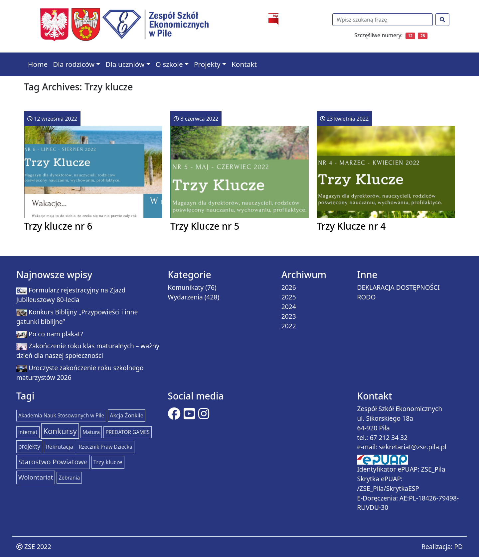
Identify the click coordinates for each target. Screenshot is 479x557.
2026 (288, 287)
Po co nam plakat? (56, 333)
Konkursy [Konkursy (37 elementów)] (60, 431)
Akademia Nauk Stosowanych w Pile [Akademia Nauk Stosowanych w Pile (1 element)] (61, 415)
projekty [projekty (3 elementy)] (29, 446)
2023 (288, 316)
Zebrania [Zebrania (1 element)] (69, 477)
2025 (288, 296)
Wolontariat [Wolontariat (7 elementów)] (35, 477)
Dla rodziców (73, 64)
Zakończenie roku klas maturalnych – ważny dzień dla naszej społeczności (87, 350)
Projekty (207, 64)
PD (458, 546)
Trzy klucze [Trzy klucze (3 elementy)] (107, 462)
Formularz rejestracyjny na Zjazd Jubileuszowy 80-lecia (70, 294)
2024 (288, 306)
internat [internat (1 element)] (28, 432)
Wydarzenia (185, 296)
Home (38, 64)
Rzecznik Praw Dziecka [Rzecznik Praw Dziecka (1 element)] (105, 446)
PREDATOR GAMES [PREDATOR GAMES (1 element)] (127, 432)
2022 (288, 325)
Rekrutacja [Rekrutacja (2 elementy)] (59, 446)
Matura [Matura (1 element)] (91, 432)
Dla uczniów (124, 64)
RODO (366, 296)
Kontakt (244, 64)
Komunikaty (186, 287)
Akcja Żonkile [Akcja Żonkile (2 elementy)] (126, 415)
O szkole (169, 64)
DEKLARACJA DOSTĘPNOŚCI (398, 287)
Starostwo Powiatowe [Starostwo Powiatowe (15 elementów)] (53, 461)
